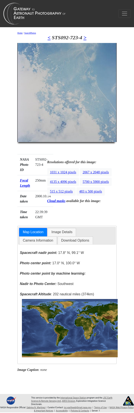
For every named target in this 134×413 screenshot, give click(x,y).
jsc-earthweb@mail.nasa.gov (77, 407)
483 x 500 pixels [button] (90, 191)
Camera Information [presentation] (38, 240)
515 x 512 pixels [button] (61, 191)
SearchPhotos (30, 33)
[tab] (33, 232)
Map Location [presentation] (33, 232)
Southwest (46, 284)
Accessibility (62, 411)
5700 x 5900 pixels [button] (96, 182)
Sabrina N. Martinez (35, 407)
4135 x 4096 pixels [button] (63, 182)
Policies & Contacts (79, 411)
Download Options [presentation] (75, 240)
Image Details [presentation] (61, 232)
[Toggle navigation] (125, 13)
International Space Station (73, 398)
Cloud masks (56, 201)
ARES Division (68, 401)
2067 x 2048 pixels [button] (96, 172)
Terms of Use (100, 407)
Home (20, 33)
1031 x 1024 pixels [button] (63, 172)
